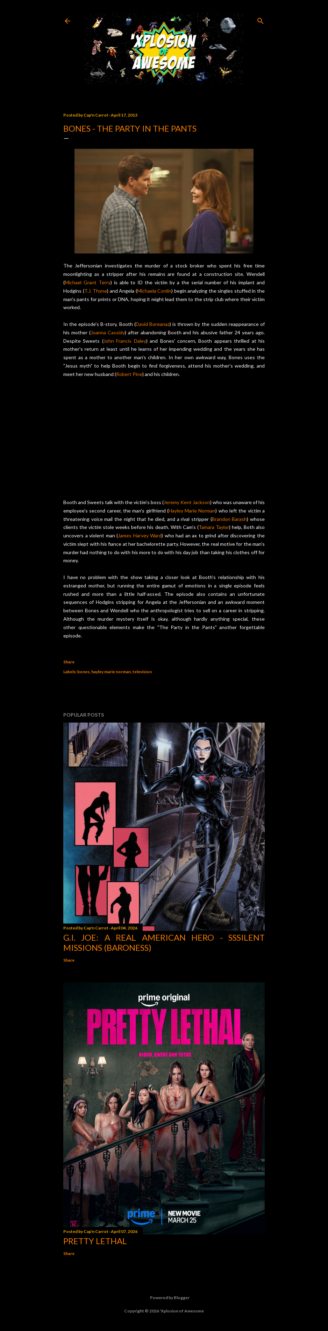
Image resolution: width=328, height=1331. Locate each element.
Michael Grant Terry (87, 282)
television (142, 671)
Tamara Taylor (214, 527)
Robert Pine (129, 374)
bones (83, 671)
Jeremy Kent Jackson (187, 502)
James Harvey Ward (140, 535)
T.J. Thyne (95, 291)
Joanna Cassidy (108, 332)
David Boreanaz (153, 324)
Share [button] (68, 661)
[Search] (260, 19)
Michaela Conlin (154, 291)
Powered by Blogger (164, 1298)
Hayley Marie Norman (192, 511)
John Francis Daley (125, 341)
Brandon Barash (229, 519)
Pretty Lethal (95, 1241)
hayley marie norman (111, 671)
